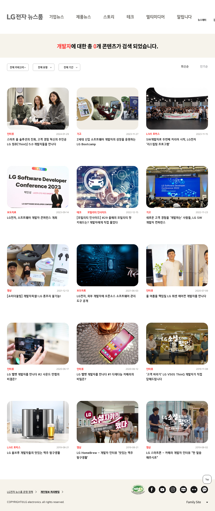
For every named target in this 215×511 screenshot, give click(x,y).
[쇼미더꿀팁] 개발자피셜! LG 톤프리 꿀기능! (34, 296)
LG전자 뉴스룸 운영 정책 (20, 492)
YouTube (162, 489)
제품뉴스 (83, 17)
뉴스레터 (202, 19)
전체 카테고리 (17, 67)
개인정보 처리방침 (50, 492)
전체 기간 (68, 67)
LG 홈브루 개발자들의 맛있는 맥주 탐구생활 (33, 453)
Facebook (151, 489)
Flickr (193, 489)
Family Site (197, 502)
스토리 (108, 17)
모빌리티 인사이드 (96, 212)
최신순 (185, 66)
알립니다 (184, 17)
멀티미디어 (155, 17)
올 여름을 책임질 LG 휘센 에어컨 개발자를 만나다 (176, 296)
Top (207, 479)
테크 (130, 17)
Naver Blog (183, 489)
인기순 (204, 66)
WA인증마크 (138, 489)
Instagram (172, 489)
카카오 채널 (204, 489)
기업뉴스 (56, 17)
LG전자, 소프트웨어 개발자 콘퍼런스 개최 (32, 217)
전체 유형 (43, 67)
